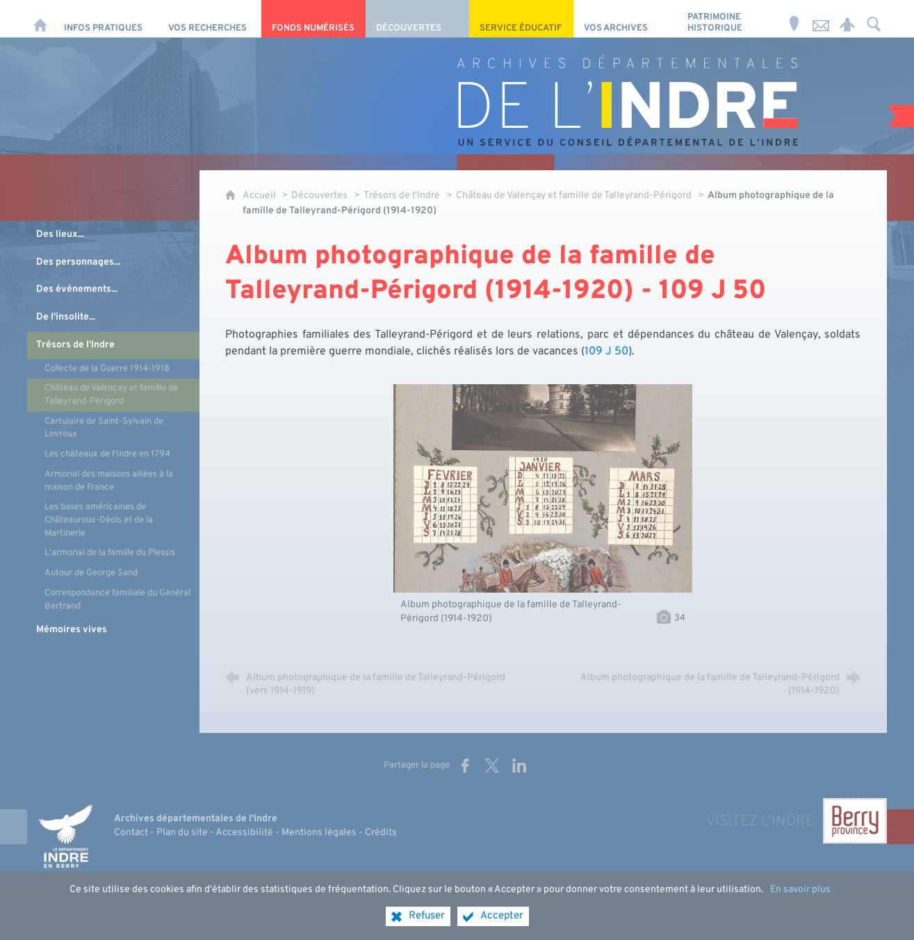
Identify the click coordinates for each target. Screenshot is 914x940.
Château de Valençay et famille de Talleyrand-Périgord (574, 195)
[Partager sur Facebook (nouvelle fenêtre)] (465, 765)
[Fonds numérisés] (313, 19)
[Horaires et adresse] (794, 19)
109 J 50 (606, 351)
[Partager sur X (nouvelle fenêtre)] (492, 765)
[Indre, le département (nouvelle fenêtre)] (65, 836)
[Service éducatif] (521, 19)
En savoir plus (800, 889)
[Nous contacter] (821, 19)
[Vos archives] (625, 19)
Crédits (381, 832)
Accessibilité (244, 832)
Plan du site (182, 832)
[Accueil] (40, 19)
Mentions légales (319, 832)
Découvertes (319, 195)
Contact (131, 832)
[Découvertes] (417, 19)
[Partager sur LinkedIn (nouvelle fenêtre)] (519, 765)
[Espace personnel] (847, 19)
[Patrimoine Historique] (729, 19)
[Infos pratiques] (105, 19)
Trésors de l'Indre (402, 195)
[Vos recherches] (209, 19)
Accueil (260, 195)
